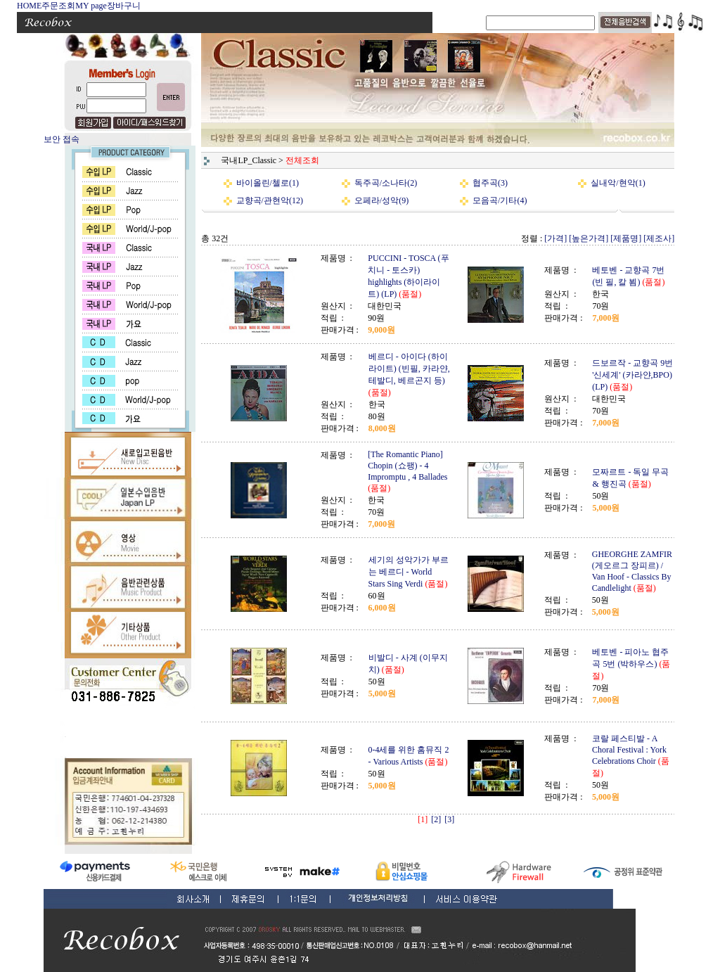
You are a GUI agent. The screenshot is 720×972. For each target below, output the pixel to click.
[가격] (555, 238)
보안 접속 (61, 139)
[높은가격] (588, 238)
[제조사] (658, 238)
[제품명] (625, 238)
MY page (91, 6)
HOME (29, 6)
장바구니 (124, 6)
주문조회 (58, 6)
